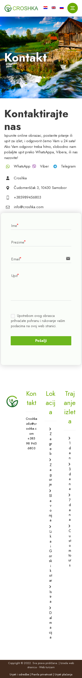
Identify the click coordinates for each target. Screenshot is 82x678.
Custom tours (69, 548)
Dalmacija (50, 625)
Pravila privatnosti (41, 674)
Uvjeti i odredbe (19, 674)
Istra (50, 596)
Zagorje (50, 474)
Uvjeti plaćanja (63, 674)
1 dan (70, 450)
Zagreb (50, 443)
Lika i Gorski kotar (50, 556)
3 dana (70, 479)
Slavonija (50, 508)
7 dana (70, 510)
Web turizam (47, 667)
